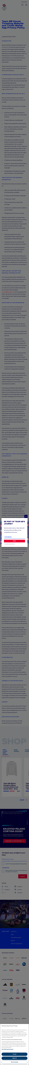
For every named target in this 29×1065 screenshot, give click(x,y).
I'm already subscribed (9, 543)
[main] (14, 1044)
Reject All (14, 1058)
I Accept (14, 1054)
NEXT (14, 541)
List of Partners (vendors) (7, 1049)
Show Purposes (14, 1062)
